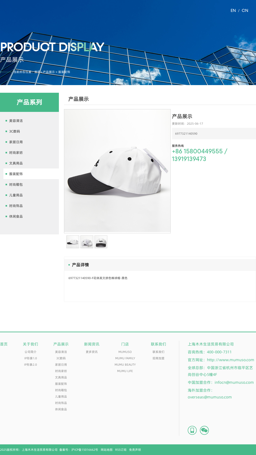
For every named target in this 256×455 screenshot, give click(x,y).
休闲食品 (16, 216)
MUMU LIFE (125, 371)
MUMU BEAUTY (125, 364)
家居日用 (16, 142)
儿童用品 (16, 195)
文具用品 (16, 163)
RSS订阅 (121, 450)
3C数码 (14, 131)
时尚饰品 (16, 205)
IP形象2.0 (30, 364)
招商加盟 (158, 358)
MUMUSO (125, 352)
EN (233, 11)
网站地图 (107, 450)
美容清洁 (16, 120)
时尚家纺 (16, 152)
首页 (37, 72)
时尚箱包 (16, 184)
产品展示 (49, 72)
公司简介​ (30, 352)
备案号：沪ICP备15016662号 (78, 450)
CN (245, 11)
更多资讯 (92, 352)
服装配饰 (16, 173)
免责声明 (135, 450)
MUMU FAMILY (125, 358)
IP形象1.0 (30, 358)
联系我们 (158, 352)
